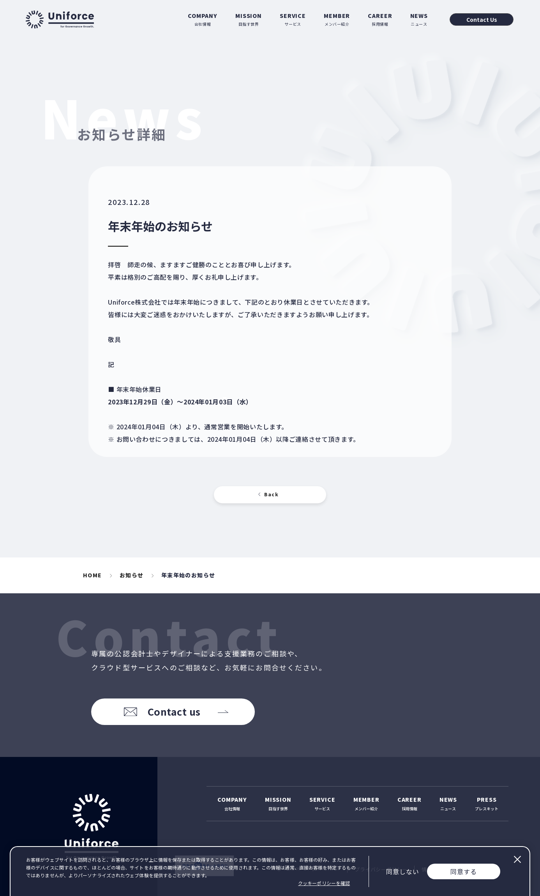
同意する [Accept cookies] (463, 871)
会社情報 (202, 19)
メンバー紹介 (337, 19)
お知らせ (132, 575)
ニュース (419, 19)
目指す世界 (248, 19)
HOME (92, 575)
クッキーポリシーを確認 (324, 883)
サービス (293, 19)
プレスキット (486, 803)
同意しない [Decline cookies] (402, 871)
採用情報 (380, 19)
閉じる (517, 859)
